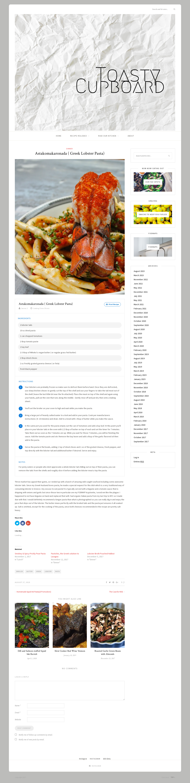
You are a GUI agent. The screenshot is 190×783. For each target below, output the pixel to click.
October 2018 (140, 391)
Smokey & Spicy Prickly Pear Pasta (30, 553)
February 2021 (140, 308)
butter (30, 571)
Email (17, 712)
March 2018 (139, 416)
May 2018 (138, 408)
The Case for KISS (117, 592)
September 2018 (141, 395)
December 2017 (141, 429)
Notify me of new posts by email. (31, 739)
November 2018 (141, 387)
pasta (57, 571)
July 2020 (138, 333)
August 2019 (139, 358)
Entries (139, 461)
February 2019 (140, 375)
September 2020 (141, 325)
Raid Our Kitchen (107, 136)
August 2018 (139, 400)
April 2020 (138, 341)
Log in (136, 457)
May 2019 (138, 366)
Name (18, 705)
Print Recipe (112, 304)
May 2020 (138, 337)
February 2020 (140, 350)
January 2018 (139, 425)
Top (173, 777)
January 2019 (139, 379)
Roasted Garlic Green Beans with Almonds (108, 652)
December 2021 (141, 292)
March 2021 (139, 304)
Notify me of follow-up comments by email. (36, 735)
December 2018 (141, 383)
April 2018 (138, 412)
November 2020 (141, 317)
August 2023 (139, 271)
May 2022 (138, 287)
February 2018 (140, 420)
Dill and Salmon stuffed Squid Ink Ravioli (32, 652)
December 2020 (141, 312)
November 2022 (141, 279)
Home (58, 136)
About (131, 136)
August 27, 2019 (22, 582)
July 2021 (138, 296)
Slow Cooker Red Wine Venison (70, 651)
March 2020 (139, 346)
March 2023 (139, 275)
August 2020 (139, 329)
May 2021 (138, 300)
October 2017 (140, 437)
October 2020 (140, 321)
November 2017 (141, 433)
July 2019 (138, 362)
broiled (19, 571)
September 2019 (141, 354)
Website (18, 719)
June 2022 (138, 283)
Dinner (69, 149)
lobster (48, 571)
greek (38, 571)
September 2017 (141, 441)
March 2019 (139, 371)
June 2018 (138, 404)
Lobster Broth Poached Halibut (100, 553)
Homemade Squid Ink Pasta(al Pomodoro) (33, 592)
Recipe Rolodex (78, 136)
